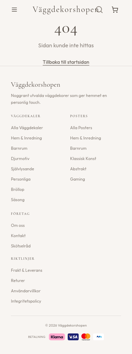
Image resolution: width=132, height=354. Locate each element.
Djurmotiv (20, 158)
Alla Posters (81, 127)
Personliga (20, 179)
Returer (18, 280)
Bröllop (17, 189)
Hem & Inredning (26, 138)
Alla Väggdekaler (27, 127)
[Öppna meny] (14, 9)
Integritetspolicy (26, 301)
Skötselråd (21, 245)
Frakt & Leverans (26, 270)
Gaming (77, 179)
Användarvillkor (26, 290)
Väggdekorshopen (65, 9)
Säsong (18, 199)
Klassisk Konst (83, 158)
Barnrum (19, 148)
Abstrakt (78, 168)
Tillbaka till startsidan (66, 62)
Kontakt (18, 235)
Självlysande (22, 168)
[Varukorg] (115, 9)
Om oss (18, 225)
